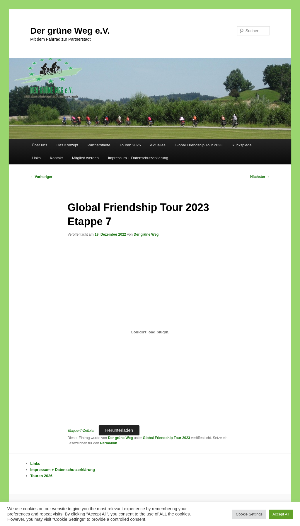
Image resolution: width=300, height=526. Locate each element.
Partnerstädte (99, 145)
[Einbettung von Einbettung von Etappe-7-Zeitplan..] (149, 332)
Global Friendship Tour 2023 (198, 145)
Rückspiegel (242, 145)
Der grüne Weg (146, 234)
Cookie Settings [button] (249, 514)
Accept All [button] (280, 514)
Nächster (260, 177)
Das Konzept (67, 145)
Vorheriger (41, 177)
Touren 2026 (130, 145)
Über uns (39, 145)
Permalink (108, 443)
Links (36, 158)
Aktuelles (158, 145)
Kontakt (56, 158)
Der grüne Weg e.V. (70, 30)
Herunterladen (119, 430)
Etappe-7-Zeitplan (81, 431)
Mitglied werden (85, 158)
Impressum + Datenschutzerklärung (138, 158)
